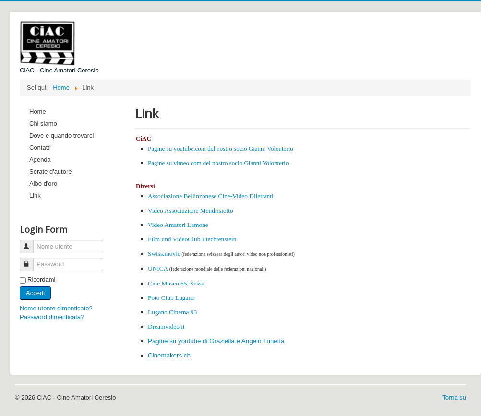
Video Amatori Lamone (178, 224)
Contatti (40, 147)
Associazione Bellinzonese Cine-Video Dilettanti (211, 196)
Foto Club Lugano (171, 297)
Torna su (454, 397)
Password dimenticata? (52, 317)
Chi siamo (43, 123)
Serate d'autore (50, 171)
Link (35, 195)
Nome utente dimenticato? (56, 308)
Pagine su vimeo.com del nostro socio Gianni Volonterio (218, 162)
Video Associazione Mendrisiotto (190, 210)
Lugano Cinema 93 (172, 312)
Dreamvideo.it (166, 326)
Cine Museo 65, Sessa (176, 283)
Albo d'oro (43, 183)
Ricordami (41, 279)
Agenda (40, 159)
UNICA (158, 268)
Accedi (35, 293)
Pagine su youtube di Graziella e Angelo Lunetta (216, 341)
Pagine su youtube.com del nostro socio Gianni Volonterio (220, 148)
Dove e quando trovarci (61, 135)
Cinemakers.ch (169, 355)
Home (37, 111)
